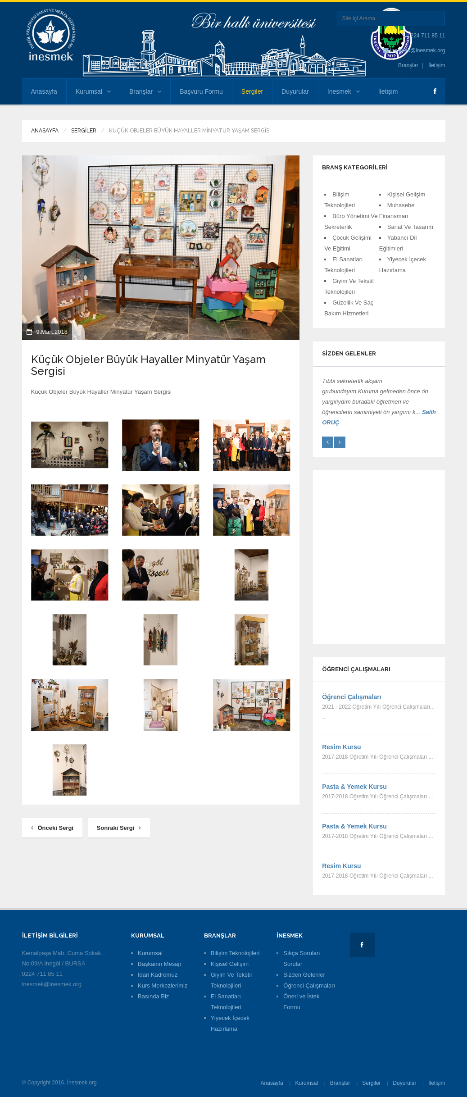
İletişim (436, 65)
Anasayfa (44, 91)
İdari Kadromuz (157, 974)
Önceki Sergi (52, 827)
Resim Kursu (341, 747)
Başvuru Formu (201, 91)
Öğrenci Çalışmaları (351, 697)
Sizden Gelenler (304, 974)
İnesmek (343, 91)
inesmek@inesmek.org (417, 50)
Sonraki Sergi (119, 827)
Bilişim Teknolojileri (235, 953)
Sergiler (252, 91)
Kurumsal (93, 91)
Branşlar (408, 65)
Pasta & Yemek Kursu (354, 786)
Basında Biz (153, 996)
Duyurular (295, 91)
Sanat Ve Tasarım (410, 226)
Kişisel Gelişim (406, 194)
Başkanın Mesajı (159, 963)
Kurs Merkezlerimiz (163, 985)
